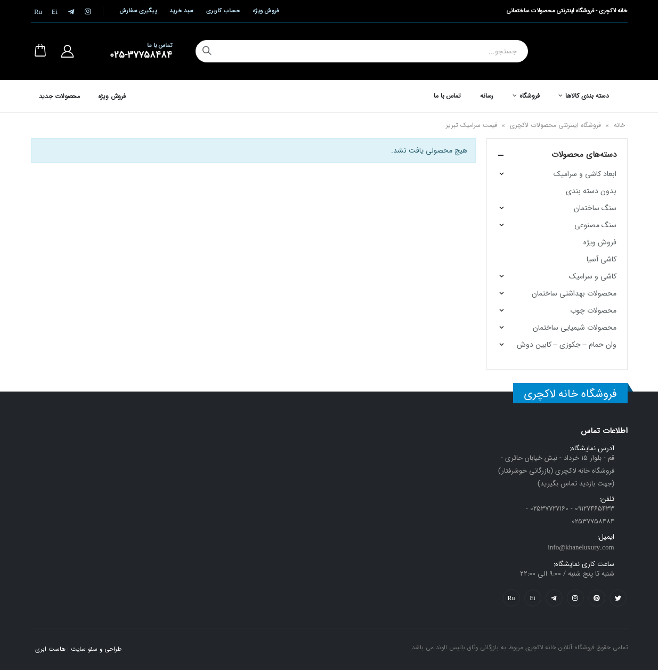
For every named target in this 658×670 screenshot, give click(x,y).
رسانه (486, 96)
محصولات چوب (593, 310)
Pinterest (596, 598)
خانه (619, 125)
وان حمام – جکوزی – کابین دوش (566, 344)
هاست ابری (50, 649)
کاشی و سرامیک (592, 276)
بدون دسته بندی (591, 191)
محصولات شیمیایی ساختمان (574, 327)
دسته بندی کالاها (586, 96)
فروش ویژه (266, 10)
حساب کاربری (223, 10)
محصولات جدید (59, 96)
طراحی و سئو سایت (96, 649)
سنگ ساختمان (595, 208)
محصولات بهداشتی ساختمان (574, 293)
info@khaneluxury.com (581, 547)
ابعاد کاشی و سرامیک (585, 174)
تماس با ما (447, 96)
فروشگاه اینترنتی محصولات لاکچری (555, 125)
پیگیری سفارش (138, 10)
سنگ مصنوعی (595, 225)
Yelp (532, 598)
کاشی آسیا (601, 259)
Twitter (618, 598)
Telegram (554, 598)
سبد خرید (181, 10)
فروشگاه (529, 96)
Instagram (575, 598)
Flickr (511, 598)
